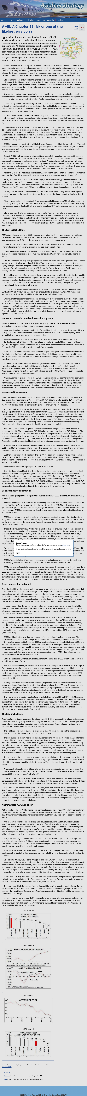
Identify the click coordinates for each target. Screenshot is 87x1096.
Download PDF (7, 1067)
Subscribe (51, 20)
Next (5, 1079)
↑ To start (7, 1072)
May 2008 (79, 27)
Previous (7, 1076)
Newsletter (40, 20)
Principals (19, 20)
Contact (10, 20)
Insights (60, 20)
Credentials (29, 20)
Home (2, 20)
